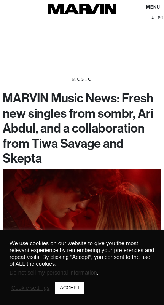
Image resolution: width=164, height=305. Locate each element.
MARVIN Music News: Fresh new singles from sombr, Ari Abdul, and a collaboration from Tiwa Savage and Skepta (78, 128)
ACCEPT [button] (70, 288)
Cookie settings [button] (30, 288)
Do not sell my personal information (53, 273)
